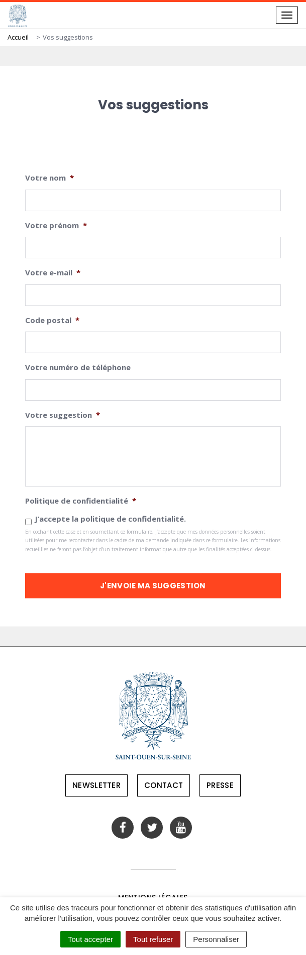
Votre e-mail (52, 272)
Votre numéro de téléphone (78, 367)
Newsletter (96, 785)
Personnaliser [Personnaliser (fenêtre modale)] (216, 939)
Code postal (52, 320)
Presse (220, 785)
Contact (163, 785)
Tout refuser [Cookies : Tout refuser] (153, 939)
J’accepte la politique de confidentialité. (110, 519)
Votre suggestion (62, 415)
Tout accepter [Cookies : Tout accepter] (90, 939)
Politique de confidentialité (80, 501)
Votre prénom (56, 225)
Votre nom (49, 178)
